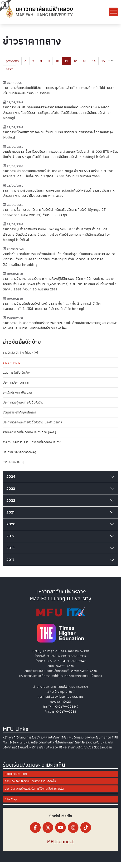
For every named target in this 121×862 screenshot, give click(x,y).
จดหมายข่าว (46, 742)
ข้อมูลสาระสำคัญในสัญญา (19, 412)
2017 (10, 560)
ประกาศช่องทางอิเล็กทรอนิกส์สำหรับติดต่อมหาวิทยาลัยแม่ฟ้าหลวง (60, 676)
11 (66, 61)
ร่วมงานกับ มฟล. (96, 742)
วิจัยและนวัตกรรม (72, 737)
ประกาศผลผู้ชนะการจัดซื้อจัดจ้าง (23, 402)
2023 (10, 488)
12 (75, 61)
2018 (10, 548)
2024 (10, 476)
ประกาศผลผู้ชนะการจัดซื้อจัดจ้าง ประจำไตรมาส (32, 422)
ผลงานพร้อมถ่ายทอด (98, 737)
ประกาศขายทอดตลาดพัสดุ (19, 452)
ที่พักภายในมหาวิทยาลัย (70, 742)
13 (84, 61)
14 (94, 61)
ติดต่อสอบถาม (103, 747)
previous (12, 61)
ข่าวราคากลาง (11, 362)
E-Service (16, 742)
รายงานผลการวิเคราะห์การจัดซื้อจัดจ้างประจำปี (32, 442)
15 (103, 61)
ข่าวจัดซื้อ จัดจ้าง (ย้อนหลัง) (20, 352)
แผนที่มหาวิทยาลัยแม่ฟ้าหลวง (39, 747)
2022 (10, 500)
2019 (10, 536)
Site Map (11, 799)
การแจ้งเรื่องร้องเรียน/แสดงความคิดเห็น (30, 781)
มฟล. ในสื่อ (31, 742)
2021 (10, 512)
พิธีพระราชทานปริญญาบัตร (76, 747)
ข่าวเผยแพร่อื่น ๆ (13, 462)
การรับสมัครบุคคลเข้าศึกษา (43, 737)
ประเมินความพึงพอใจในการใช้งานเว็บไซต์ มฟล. (34, 788)
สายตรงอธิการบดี (16, 773)
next (9, 69)
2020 (10, 524)
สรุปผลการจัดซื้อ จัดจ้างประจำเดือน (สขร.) (29, 432)
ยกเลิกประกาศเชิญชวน (17, 392)
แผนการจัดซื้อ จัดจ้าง (16, 372)
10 (57, 61)
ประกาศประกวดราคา (16, 382)
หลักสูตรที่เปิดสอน (14, 737)
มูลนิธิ (15, 747)
